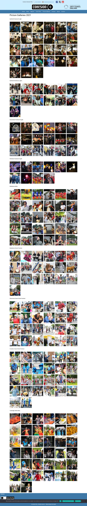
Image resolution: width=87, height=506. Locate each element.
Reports (32, 11)
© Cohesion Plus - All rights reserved (38, 504)
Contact (63, 11)
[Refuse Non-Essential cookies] (85, 501)
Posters (53, 11)
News (27, 11)
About (58, 11)
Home (23, 11)
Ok (60, 501)
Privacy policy (77, 501)
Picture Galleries (46, 11)
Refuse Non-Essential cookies (68, 501)
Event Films (38, 11)
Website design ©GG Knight (51, 504)
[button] (15, 27)
